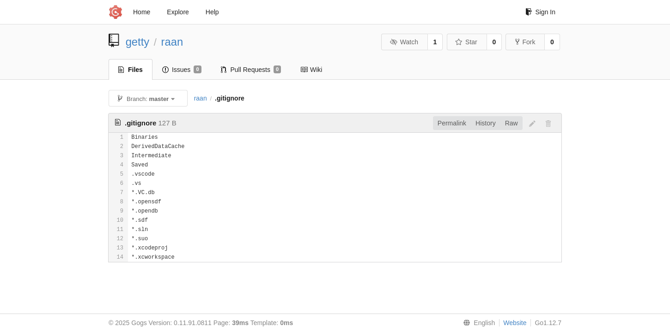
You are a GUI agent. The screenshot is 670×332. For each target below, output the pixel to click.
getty (138, 42)
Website (514, 322)
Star (466, 42)
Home (141, 12)
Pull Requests (251, 69)
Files (130, 69)
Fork (525, 42)
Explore (178, 12)
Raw (511, 123)
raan (172, 42)
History (485, 123)
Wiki (311, 69)
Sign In (540, 12)
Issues (181, 69)
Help (212, 12)
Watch (404, 42)
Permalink (452, 123)
